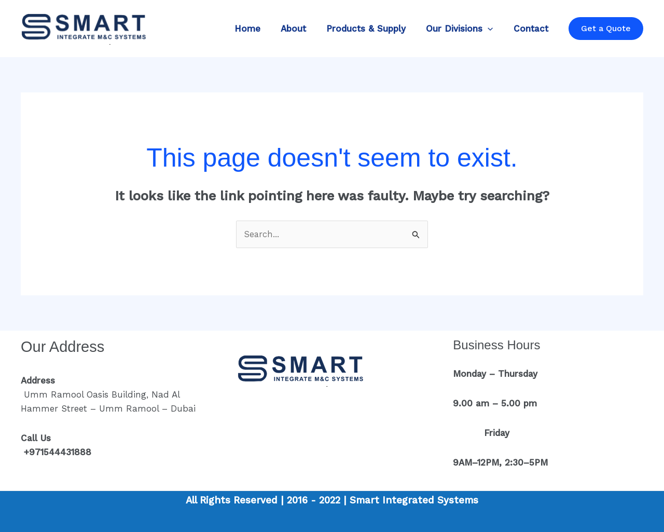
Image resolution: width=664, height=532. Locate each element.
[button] (492, 28)
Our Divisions (463, 28)
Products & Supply (372, 28)
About (302, 28)
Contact (532, 28)
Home (259, 28)
